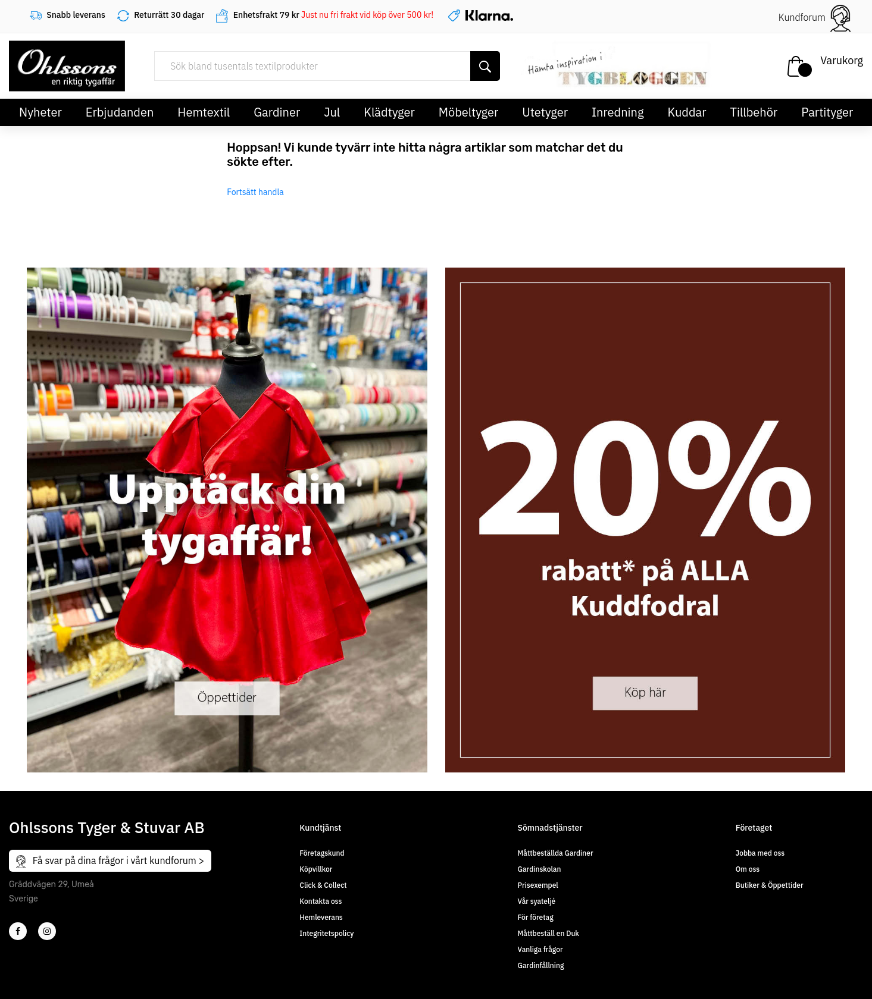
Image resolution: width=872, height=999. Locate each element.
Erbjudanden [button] (120, 112)
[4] (47, 931)
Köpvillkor (315, 869)
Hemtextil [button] (203, 112)
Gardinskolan (539, 869)
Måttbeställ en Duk (548, 933)
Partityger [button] (827, 112)
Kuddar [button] (686, 112)
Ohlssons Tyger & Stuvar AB (107, 827)
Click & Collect (322, 885)
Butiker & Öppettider (770, 885)
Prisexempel (538, 885)
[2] (17, 931)
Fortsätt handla (255, 192)
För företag (536, 917)
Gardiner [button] (277, 112)
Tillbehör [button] (754, 112)
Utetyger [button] (545, 112)
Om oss (748, 869)
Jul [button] (332, 112)
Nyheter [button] (40, 112)
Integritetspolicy (326, 933)
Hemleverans (320, 917)
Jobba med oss (760, 853)
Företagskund (321, 853)
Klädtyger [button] (389, 112)
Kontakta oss (320, 901)
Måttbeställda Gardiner (555, 853)
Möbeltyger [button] (469, 112)
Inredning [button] (617, 112)
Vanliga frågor (540, 949)
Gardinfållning (541, 965)
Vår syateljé (537, 901)
